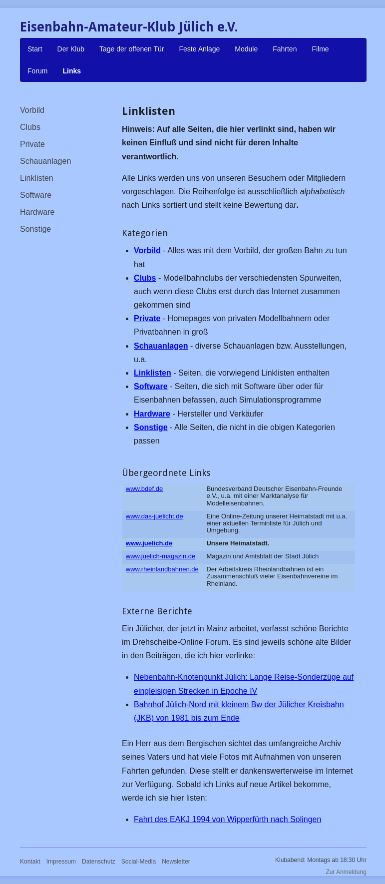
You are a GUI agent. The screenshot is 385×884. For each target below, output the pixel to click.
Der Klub (70, 49)
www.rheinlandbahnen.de (162, 569)
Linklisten (36, 178)
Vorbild (32, 110)
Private (32, 144)
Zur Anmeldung (346, 872)
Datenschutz (98, 861)
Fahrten (285, 49)
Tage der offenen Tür (131, 49)
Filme (320, 49)
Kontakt (30, 861)
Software (35, 195)
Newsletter (176, 861)
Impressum (61, 861)
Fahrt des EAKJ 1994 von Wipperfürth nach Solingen (227, 819)
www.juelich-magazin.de (160, 556)
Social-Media (138, 861)
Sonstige (35, 229)
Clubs (30, 127)
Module (246, 49)
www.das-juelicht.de (154, 516)
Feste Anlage (199, 49)
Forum (37, 71)
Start (34, 49)
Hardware (37, 212)
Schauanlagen (45, 161)
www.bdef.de (144, 488)
